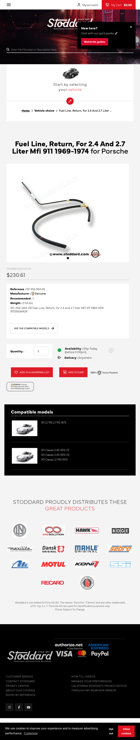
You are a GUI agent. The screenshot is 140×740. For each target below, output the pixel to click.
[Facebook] (16, 707)
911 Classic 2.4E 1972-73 (55, 450)
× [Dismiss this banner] (131, 26)
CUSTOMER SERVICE (17, 676)
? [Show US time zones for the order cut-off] (111, 351)
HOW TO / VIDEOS (81, 676)
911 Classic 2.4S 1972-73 (55, 455)
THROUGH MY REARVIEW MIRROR (91, 690)
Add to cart (73, 373)
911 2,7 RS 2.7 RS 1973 (53, 422)
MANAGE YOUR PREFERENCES (89, 681)
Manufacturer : (20, 294)
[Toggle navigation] (8, 4)
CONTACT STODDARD (17, 681)
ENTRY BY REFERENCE (18, 695)
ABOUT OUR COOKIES (17, 690)
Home (26, 110)
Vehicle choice (44, 110)
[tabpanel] (67, 213)
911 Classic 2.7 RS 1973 (54, 459)
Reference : (18, 290)
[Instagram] (7, 707)
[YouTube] (26, 707)
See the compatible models (34, 329)
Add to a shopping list (32, 373)
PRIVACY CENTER (14, 685)
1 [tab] (68, 259)
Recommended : (21, 299)
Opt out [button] (111, 731)
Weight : (16, 304)
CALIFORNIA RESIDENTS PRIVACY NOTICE (97, 685)
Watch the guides (94, 41)
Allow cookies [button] (126, 731)
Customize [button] (31, 733)
